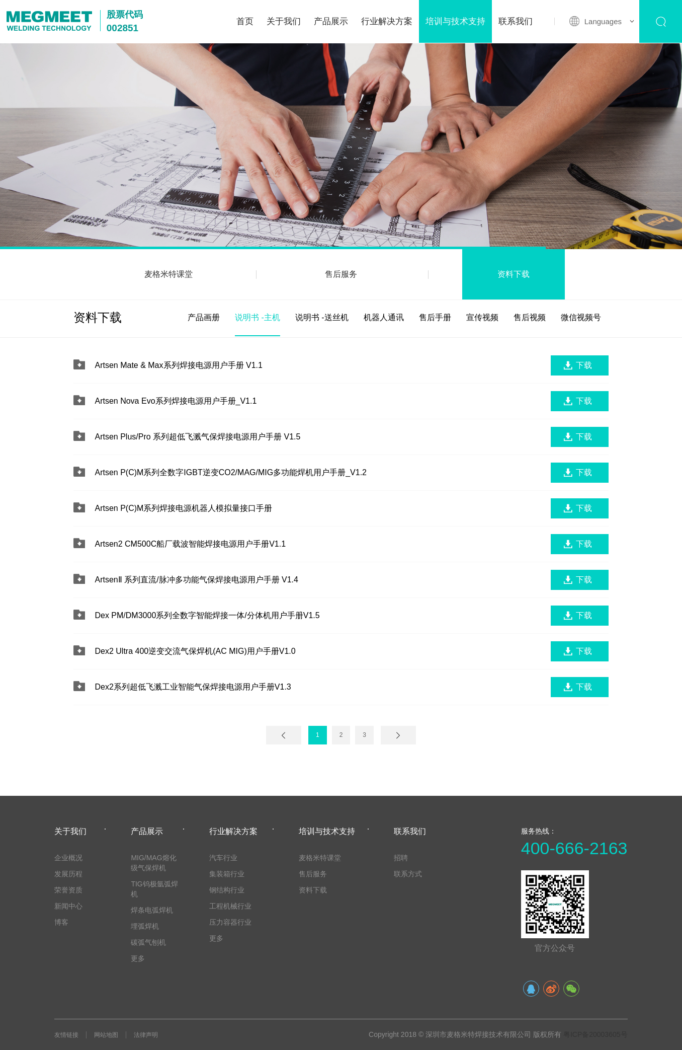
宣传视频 (482, 317)
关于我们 (284, 21)
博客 (61, 922)
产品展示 (331, 21)
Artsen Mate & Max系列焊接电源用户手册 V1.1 (178, 365)
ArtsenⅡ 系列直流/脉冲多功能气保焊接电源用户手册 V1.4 (196, 579)
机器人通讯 (384, 317)
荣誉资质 (68, 890)
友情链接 (66, 1034)
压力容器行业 (230, 922)
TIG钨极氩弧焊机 (154, 889)
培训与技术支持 (455, 21)
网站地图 (106, 1034)
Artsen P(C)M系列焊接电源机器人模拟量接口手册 (183, 508)
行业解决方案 (386, 21)
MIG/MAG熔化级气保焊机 (153, 863)
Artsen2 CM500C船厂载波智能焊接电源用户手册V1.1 (190, 544)
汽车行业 (223, 858)
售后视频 (530, 317)
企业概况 (68, 858)
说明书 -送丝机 (322, 317)
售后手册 (435, 317)
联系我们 (515, 21)
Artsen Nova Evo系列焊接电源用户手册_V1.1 (176, 401)
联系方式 (408, 874)
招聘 (401, 858)
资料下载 (513, 274)
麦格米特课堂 (168, 274)
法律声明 (146, 1034)
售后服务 (341, 274)
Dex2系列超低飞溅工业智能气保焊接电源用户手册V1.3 (193, 687)
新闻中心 (68, 906)
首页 (244, 21)
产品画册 (204, 317)
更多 (138, 958)
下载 (584, 365)
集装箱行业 (226, 874)
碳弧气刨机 (148, 942)
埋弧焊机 (145, 926)
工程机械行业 (230, 906)
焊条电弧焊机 (152, 910)
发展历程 (68, 874)
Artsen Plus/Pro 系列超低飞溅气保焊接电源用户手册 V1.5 (197, 436)
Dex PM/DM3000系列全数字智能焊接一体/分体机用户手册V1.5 (207, 615)
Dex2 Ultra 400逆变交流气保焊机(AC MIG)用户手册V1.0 (195, 651)
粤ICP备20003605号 (595, 1034)
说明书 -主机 (257, 317)
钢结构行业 (226, 890)
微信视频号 (581, 317)
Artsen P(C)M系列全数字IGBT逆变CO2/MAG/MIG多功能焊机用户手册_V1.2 (231, 472)
